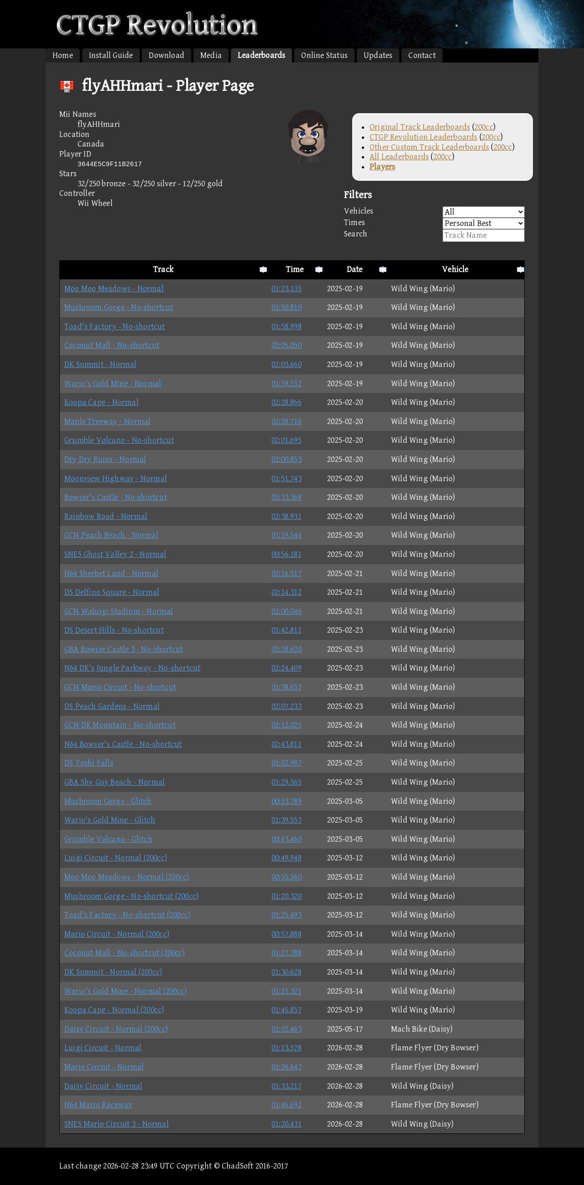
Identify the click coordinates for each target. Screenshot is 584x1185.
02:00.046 (286, 611)
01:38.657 (286, 687)
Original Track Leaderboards (420, 127)
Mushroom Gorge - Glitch (108, 801)
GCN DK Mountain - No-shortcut (120, 725)
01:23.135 (286, 289)
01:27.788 (286, 953)
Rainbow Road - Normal (105, 516)
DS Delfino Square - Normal (111, 592)
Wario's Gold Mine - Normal (112, 383)
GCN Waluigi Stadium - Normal (118, 611)
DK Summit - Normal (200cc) (113, 972)
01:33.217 (286, 1086)
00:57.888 (286, 934)
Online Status (324, 55)
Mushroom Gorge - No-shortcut (118, 307)
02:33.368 (286, 497)
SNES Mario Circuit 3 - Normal (116, 1124)
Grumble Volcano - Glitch (108, 839)
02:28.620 (286, 649)
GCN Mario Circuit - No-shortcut (120, 687)
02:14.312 (286, 592)
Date (355, 269)
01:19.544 (286, 535)
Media (211, 55)
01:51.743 (286, 478)
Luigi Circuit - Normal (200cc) (115, 858)
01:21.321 (286, 991)
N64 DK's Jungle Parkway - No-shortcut (132, 668)
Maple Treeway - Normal (107, 421)
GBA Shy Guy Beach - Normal (114, 782)
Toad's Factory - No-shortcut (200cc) (127, 915)
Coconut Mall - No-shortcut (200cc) (124, 953)
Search (434, 235)
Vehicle (455, 269)
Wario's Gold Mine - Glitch (109, 820)
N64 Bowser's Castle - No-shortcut (123, 744)
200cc (483, 127)
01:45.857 (286, 1010)
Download (166, 55)
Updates (378, 55)
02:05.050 (286, 345)
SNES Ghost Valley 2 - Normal (115, 554)
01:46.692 (286, 1105)
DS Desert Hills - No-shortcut (114, 630)
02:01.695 (286, 440)
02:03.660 (286, 364)
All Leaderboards (399, 157)
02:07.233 (286, 706)
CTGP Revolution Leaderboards (424, 137)
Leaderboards (261, 55)
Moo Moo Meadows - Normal (114, 289)
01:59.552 (286, 383)
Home (62, 55)
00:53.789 (286, 801)
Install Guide (111, 55)
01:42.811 (286, 630)
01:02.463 (286, 1029)
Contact (421, 55)
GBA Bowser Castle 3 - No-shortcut (123, 649)
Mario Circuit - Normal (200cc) (116, 934)
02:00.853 (286, 459)
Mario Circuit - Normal (104, 1067)
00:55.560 (286, 877)
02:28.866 (286, 402)
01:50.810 (286, 307)
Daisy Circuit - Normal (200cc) (116, 1029)
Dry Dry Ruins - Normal (105, 459)
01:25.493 (286, 915)
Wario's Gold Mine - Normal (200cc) (125, 991)
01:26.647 (286, 1067)
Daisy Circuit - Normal (103, 1086)
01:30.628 (286, 972)
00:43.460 (286, 839)
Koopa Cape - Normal (101, 402)
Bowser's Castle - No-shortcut (115, 497)
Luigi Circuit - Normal (102, 1048)
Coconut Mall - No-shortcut (111, 345)
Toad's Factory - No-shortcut (114, 326)
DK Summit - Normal (100, 364)
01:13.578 (286, 1048)
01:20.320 (286, 896)
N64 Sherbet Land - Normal (111, 573)
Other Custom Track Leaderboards (429, 147)
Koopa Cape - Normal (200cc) (114, 1010)
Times (434, 223)
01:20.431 (286, 1124)
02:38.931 (286, 516)
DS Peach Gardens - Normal (112, 706)
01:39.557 (286, 820)
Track (163, 269)
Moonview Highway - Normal (115, 478)
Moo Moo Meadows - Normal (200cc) (126, 877)
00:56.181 (286, 554)
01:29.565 (286, 782)
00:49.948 (286, 858)
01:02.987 (286, 763)
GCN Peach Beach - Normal (111, 535)
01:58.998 (286, 326)
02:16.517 (286, 573)
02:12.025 (286, 725)
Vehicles (434, 212)
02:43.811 (286, 744)
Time (295, 269)
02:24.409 (286, 668)
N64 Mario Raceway (98, 1105)
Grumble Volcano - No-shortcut (119, 440)
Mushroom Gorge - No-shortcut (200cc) (131, 896)
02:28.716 (286, 421)
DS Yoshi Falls (88, 763)
